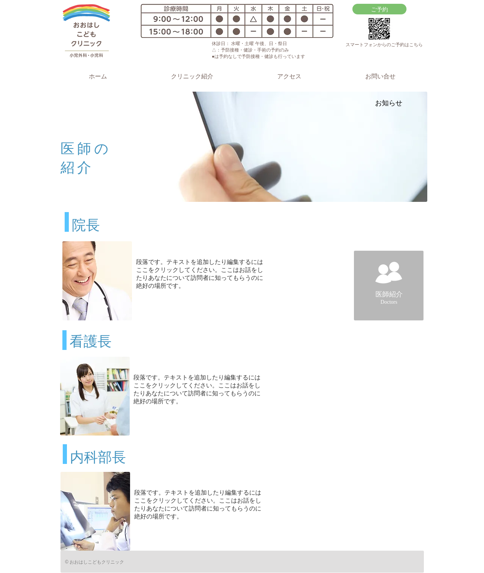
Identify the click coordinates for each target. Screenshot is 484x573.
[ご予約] (379, 9)
